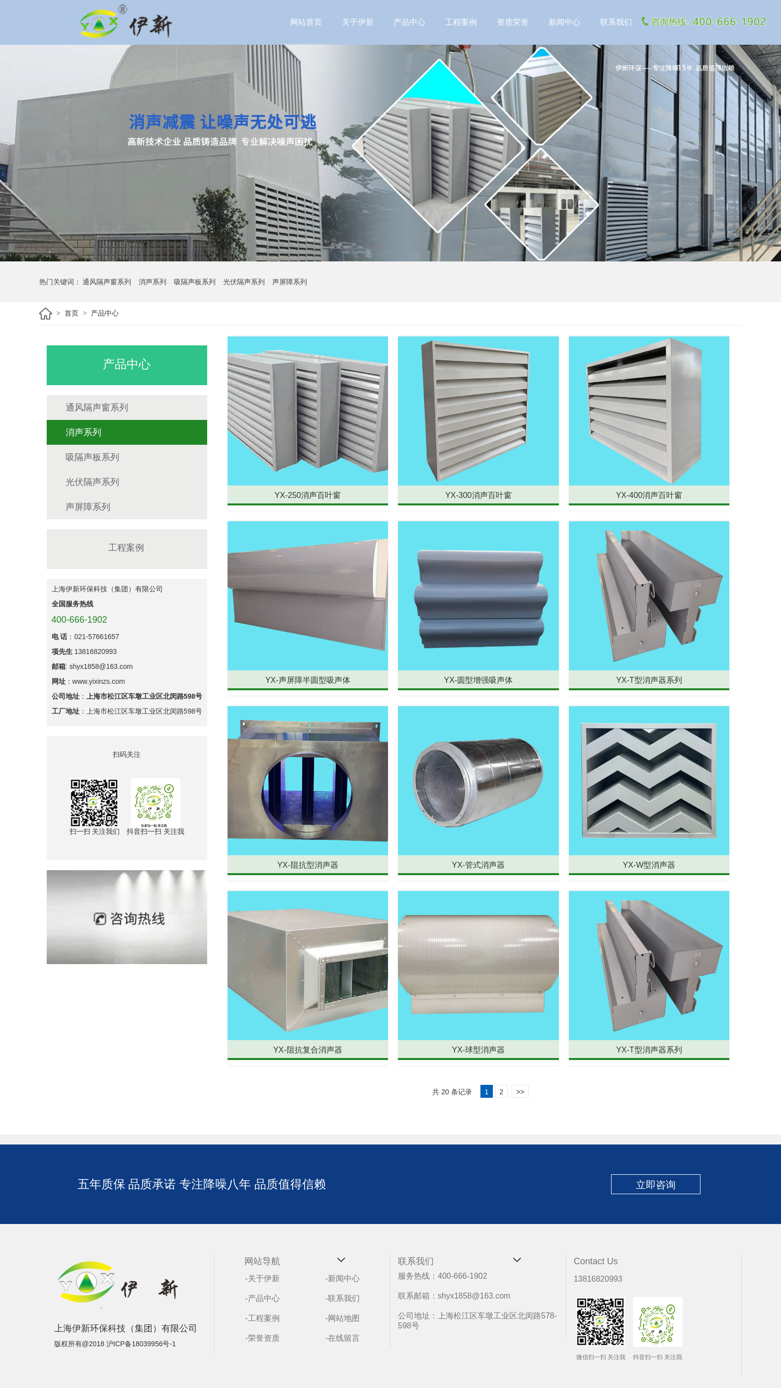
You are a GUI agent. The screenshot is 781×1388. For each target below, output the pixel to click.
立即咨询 (656, 1184)
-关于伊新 (262, 1278)
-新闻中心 (342, 1278)
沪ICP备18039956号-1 (141, 1344)
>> (520, 1092)
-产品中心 (262, 1298)
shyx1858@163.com (101, 666)
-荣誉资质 (262, 1338)
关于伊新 (358, 22)
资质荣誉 (513, 22)
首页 (72, 313)
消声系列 (152, 282)
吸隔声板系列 (195, 282)
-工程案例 (262, 1318)
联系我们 (616, 22)
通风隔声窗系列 (106, 282)
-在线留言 (342, 1338)
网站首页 (306, 22)
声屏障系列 (289, 282)
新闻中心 (564, 22)
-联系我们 (342, 1298)
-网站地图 (342, 1318)
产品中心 (409, 22)
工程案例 (461, 22)
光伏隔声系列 (244, 282)
